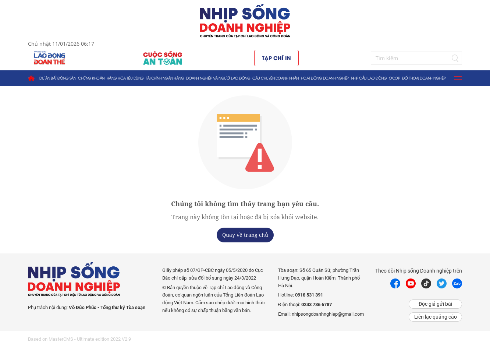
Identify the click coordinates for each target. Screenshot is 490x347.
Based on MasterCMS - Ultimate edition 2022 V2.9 (79, 339)
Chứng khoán (91, 78)
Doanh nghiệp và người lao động (218, 78)
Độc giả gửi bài (435, 304)
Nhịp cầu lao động (369, 78)
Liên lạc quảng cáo (435, 317)
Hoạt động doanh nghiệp (325, 78)
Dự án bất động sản (57, 78)
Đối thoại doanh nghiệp (423, 78)
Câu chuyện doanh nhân (275, 78)
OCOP (394, 78)
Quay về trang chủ (245, 234)
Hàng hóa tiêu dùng (125, 78)
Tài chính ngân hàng (165, 78)
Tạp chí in (276, 58)
